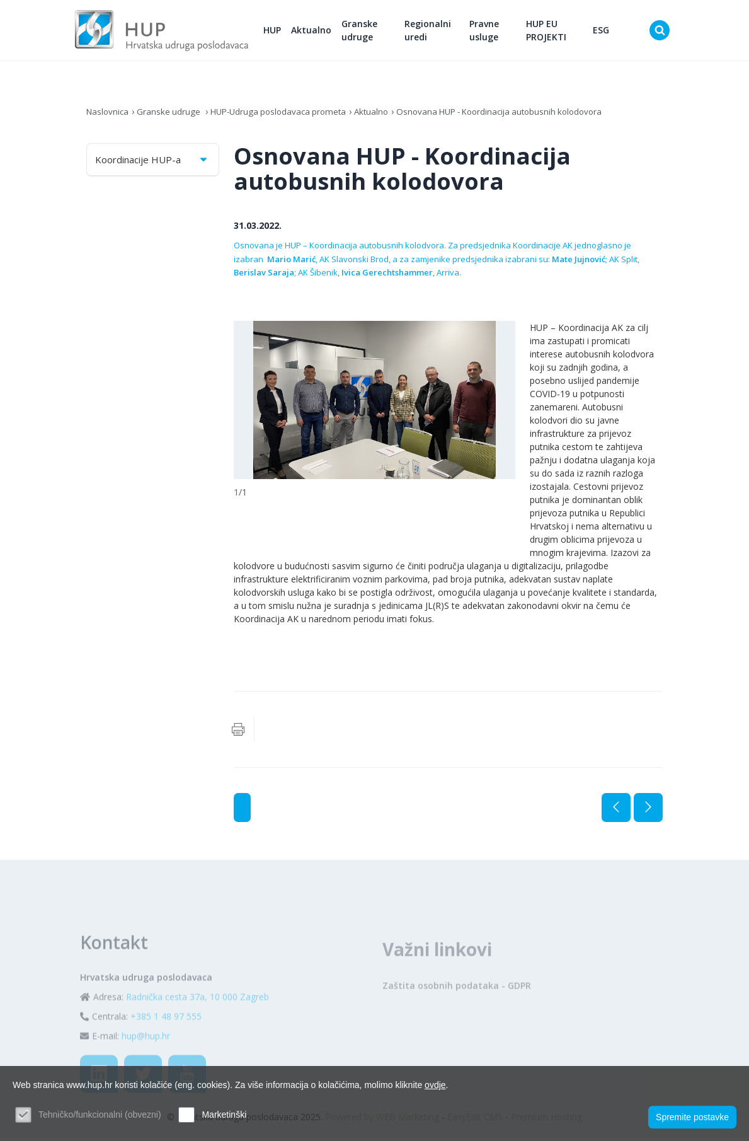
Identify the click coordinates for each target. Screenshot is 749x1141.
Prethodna (616, 810)
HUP (285, 32)
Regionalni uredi (438, 32)
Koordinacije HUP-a (152, 163)
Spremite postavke (692, 1116)
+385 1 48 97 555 (166, 1047)
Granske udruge (373, 32)
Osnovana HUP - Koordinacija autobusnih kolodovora (518, 115)
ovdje (435, 1085)
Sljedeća (648, 810)
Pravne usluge (491, 32)
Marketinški (224, 1114)
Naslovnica (108, 115)
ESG (603, 32)
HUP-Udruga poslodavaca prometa (285, 115)
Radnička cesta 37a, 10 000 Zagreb (197, 1027)
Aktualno (324, 32)
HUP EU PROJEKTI (551, 32)
